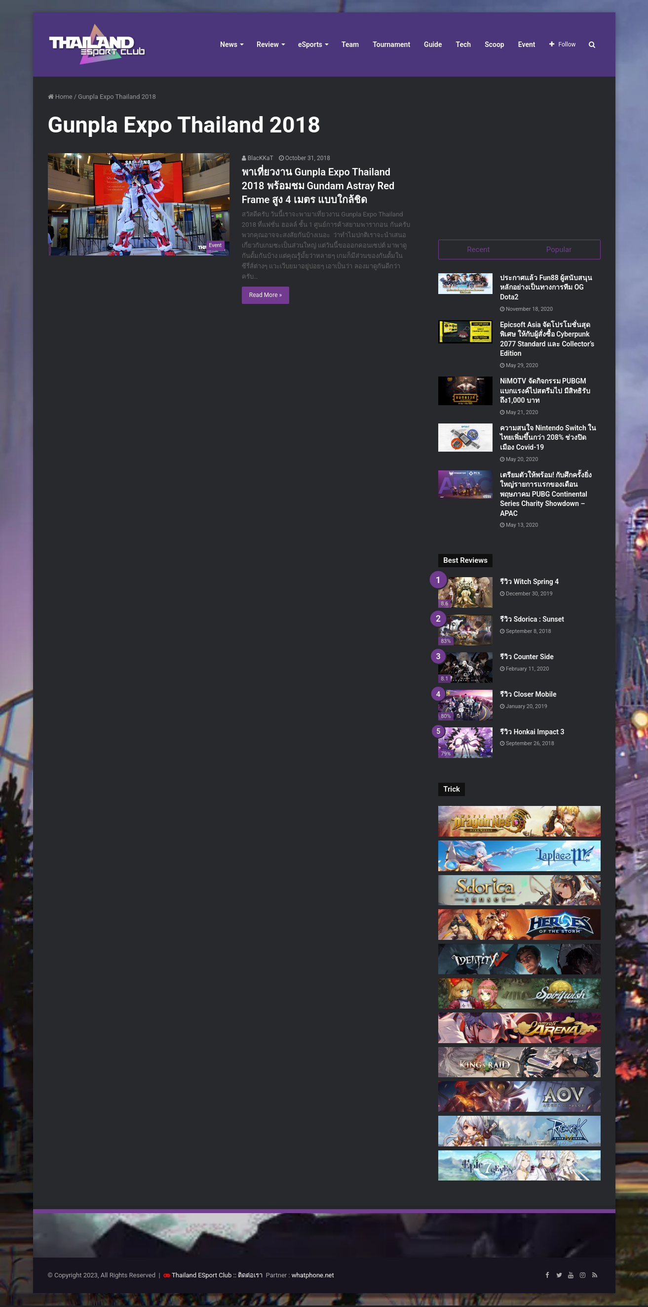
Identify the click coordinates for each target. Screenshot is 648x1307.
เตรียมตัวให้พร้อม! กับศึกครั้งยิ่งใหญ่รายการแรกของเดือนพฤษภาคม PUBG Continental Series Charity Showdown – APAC (546, 495)
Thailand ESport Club (201, 1276)
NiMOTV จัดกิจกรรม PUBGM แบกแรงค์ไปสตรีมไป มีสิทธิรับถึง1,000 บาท (545, 391)
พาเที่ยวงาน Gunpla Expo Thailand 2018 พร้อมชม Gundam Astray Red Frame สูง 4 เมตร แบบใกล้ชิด (318, 186)
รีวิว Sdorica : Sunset (532, 621)
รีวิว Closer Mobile (528, 695)
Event (526, 44)
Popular (559, 249)
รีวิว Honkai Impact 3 (532, 733)
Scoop (494, 44)
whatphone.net (313, 1276)
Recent (478, 249)
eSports (310, 44)
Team (350, 44)
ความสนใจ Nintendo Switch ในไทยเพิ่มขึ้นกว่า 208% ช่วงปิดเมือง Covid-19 (548, 438)
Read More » (265, 295)
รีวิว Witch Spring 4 (529, 583)
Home (60, 96)
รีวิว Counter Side (527, 658)
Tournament (391, 44)
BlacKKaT (257, 158)
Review (268, 44)
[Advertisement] (519, 153)
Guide (433, 44)
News (228, 44)
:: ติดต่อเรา (248, 1276)
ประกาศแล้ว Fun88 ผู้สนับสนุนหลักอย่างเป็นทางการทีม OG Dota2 (546, 288)
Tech (463, 44)
